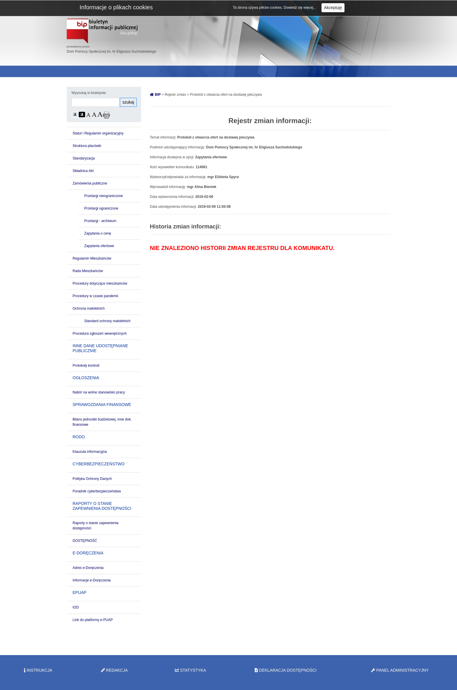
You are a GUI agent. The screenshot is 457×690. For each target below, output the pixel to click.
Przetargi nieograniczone (103, 196)
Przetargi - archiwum (100, 221)
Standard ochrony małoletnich (107, 321)
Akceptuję (333, 7)
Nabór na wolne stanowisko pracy (99, 392)
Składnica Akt (83, 171)
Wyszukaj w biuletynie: (89, 93)
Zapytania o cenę (97, 233)
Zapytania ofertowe (99, 246)
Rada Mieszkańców (88, 271)
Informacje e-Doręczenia (92, 580)
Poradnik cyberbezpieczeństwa (97, 491)
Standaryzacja (84, 158)
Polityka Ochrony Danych (92, 479)
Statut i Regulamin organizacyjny (98, 133)
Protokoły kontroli (86, 365)
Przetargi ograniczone (101, 208)
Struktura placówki (87, 146)
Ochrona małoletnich (89, 308)
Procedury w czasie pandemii (95, 296)
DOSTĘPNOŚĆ (85, 541)
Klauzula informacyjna (90, 452)
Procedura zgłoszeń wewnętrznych (99, 333)
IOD (76, 607)
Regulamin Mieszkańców (92, 258)
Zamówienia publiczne (90, 183)
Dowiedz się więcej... (300, 8)
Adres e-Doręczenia (88, 568)
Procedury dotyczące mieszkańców (100, 283)
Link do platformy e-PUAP (93, 620)
